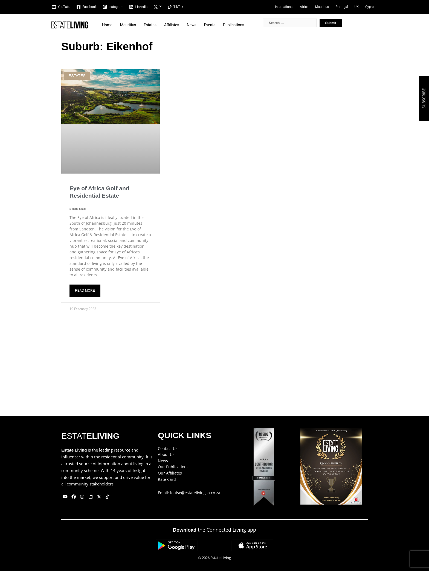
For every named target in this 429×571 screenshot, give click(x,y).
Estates (150, 25)
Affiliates (171, 25)
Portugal (341, 7)
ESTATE (90, 435)
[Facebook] (86, 7)
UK (357, 7)
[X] (157, 7)
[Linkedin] (138, 7)
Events (209, 25)
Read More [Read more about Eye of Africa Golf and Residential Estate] (85, 290)
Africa (304, 7)
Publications (233, 25)
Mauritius (322, 7)
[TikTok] (175, 7)
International (284, 7)
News (191, 25)
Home (107, 25)
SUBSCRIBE (423, 98)
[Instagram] (113, 7)
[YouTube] (61, 7)
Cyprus (370, 7)
